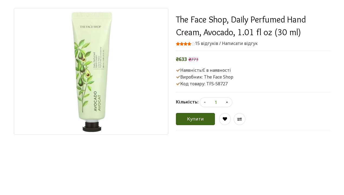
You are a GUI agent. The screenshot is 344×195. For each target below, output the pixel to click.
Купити (195, 119)
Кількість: (187, 102)
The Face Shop (218, 77)
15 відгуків (206, 43)
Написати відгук (240, 43)
